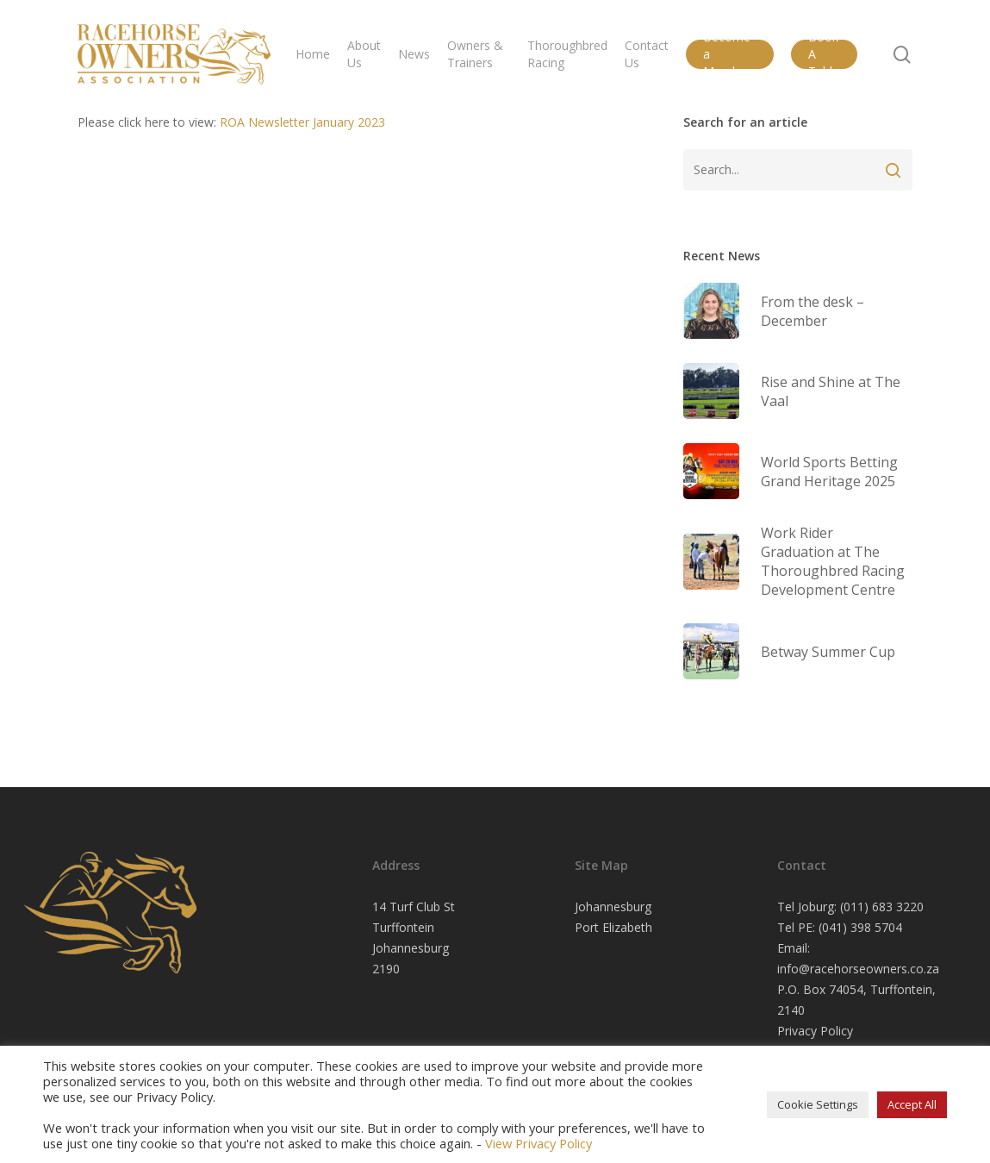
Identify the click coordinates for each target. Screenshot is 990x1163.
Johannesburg (613, 906)
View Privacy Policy (538, 1143)
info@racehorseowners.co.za (858, 968)
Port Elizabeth (613, 927)
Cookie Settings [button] (817, 1104)
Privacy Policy (815, 1030)
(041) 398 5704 (860, 927)
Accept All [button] (912, 1104)
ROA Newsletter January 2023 (302, 122)
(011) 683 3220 (882, 906)
